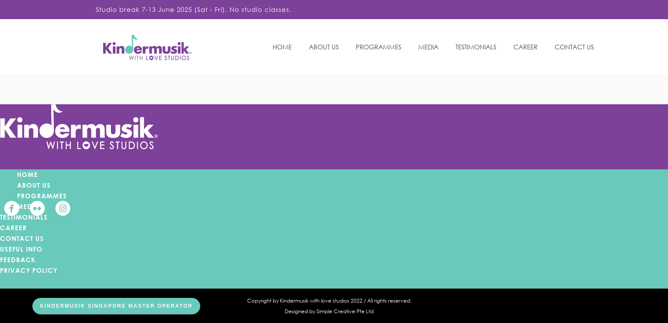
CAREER (13, 228)
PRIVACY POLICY (29, 270)
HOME (27, 174)
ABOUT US (34, 185)
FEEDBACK (17, 259)
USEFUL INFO (21, 249)
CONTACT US (22, 238)
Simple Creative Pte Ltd (345, 311)
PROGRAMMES (42, 196)
